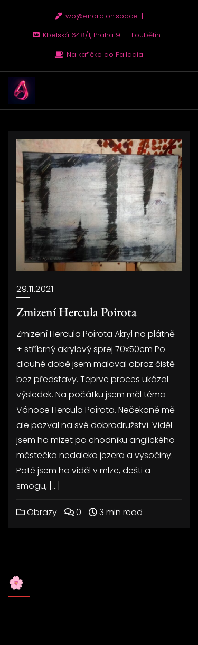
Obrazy (36, 512)
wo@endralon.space (97, 16)
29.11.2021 (34, 289)
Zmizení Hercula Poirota (76, 311)
